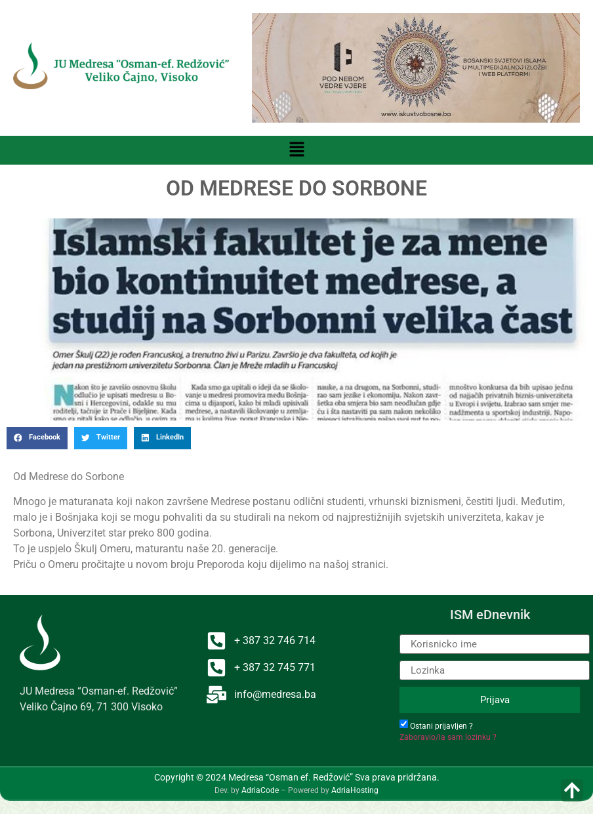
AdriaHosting (354, 790)
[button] (296, 150)
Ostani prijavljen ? (441, 726)
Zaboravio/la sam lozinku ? (448, 737)
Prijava (495, 700)
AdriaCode (260, 790)
